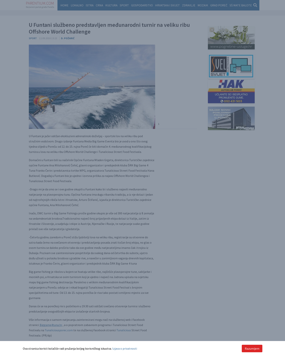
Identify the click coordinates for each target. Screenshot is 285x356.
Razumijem (252, 348)
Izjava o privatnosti (124, 348)
